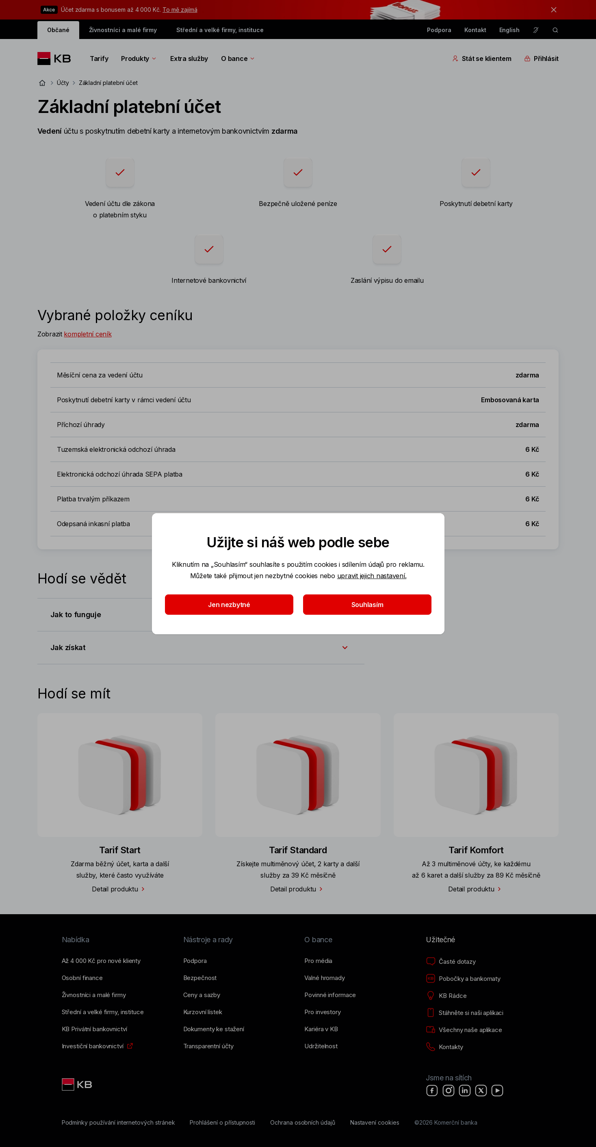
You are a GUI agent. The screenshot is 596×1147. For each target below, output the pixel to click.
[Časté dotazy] (450, 961)
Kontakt (475, 29)
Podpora (439, 29)
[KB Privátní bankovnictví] (94, 1029)
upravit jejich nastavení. (371, 576)
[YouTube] (497, 1090)
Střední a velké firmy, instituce (219, 29)
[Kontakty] (444, 1047)
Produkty (139, 58)
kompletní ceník (87, 334)
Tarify (99, 58)
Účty (63, 82)
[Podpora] (195, 961)
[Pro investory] (322, 1012)
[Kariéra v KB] (321, 1029)
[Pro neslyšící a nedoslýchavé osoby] (536, 30)
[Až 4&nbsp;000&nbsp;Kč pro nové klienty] (101, 961)
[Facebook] (432, 1090)
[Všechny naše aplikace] (464, 1030)
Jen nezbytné (229, 605)
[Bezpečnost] (200, 978)
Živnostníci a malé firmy (123, 29)
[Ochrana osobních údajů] (302, 1122)
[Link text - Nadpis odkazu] (77, 1084)
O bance (238, 58)
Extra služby (189, 58)
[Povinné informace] (330, 995)
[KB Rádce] (446, 996)
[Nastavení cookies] (374, 1122)
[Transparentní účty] (208, 1046)
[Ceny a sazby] (201, 995)
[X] (481, 1090)
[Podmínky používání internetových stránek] (118, 1122)
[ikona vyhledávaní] (555, 30)
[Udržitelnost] (320, 1046)
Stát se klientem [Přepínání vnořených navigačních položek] (481, 58)
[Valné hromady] (324, 978)
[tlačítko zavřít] (552, 10)
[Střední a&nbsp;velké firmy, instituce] (103, 1012)
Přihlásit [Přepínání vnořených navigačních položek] (541, 58)
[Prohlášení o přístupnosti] (222, 1122)
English (509, 29)
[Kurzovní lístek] (202, 1012)
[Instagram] (448, 1090)
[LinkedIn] (464, 1090)
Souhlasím (367, 605)
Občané (58, 29)
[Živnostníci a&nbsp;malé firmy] (94, 995)
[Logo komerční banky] (57, 58)
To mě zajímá (180, 9)
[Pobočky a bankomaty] (463, 979)
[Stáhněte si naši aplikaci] (464, 1013)
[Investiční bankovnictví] (93, 1046)
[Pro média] (318, 961)
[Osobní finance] (82, 978)
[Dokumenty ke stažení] (213, 1029)
